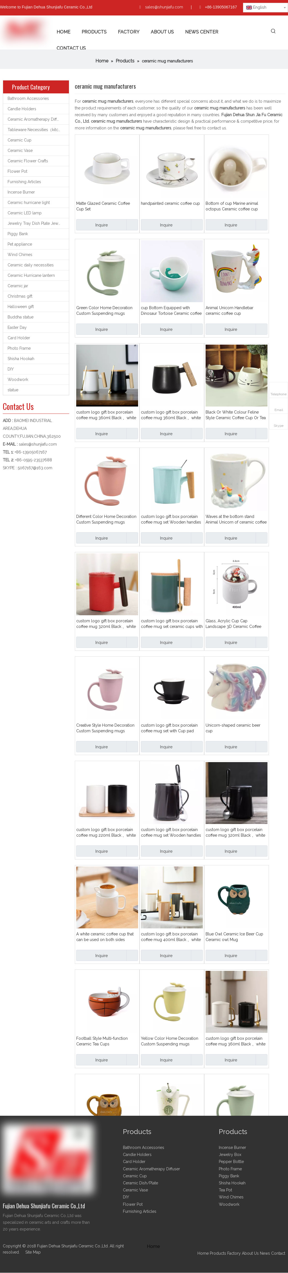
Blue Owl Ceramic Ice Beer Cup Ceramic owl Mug (234, 937)
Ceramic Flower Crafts (28, 161)
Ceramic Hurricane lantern (31, 275)
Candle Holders (22, 109)
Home (203, 1253)
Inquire (92, 224)
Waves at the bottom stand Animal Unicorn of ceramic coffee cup (236, 519)
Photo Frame (19, 348)
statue (13, 390)
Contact (278, 1253)
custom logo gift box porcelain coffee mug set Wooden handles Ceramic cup (171, 519)
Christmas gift (20, 296)
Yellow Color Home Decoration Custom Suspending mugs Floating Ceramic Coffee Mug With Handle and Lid (169, 1041)
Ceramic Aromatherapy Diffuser (36, 119)
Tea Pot (225, 1190)
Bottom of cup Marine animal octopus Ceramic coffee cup (232, 206)
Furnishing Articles (24, 181)
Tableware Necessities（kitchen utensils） (38, 129)
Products (218, 1253)
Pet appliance (20, 244)
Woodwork (18, 379)
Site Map (33, 1252)
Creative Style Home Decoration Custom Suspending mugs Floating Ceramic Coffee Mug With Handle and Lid (105, 728)
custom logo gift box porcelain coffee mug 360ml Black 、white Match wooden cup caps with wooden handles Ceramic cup (106, 415)
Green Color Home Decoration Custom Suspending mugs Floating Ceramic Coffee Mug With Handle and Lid (104, 311)
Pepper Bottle (231, 1161)
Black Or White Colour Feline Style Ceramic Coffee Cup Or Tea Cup (236, 415)
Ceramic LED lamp (25, 213)
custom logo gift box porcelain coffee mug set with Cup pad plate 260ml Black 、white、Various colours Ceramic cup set (171, 728)
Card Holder (19, 338)
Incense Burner (21, 192)
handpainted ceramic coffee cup (170, 203)
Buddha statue (20, 317)
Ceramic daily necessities (31, 265)
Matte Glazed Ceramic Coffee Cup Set (103, 206)
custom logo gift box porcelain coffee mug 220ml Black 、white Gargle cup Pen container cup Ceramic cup (106, 832)
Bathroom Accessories (28, 98)
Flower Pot (17, 171)
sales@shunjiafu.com (164, 7)
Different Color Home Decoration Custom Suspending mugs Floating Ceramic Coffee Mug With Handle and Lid (106, 519)
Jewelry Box (230, 1154)
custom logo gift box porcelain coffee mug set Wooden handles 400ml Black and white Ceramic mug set (171, 832)
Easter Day (17, 327)
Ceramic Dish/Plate (140, 1183)
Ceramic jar (18, 286)
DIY (11, 369)
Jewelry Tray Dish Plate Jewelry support (38, 223)
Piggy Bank (18, 234)
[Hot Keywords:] (273, 31)
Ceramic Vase (20, 150)
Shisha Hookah (21, 358)
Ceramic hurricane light (29, 202)
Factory (234, 1253)
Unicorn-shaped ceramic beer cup (233, 728)
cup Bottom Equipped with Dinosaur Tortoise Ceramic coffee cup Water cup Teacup (171, 311)
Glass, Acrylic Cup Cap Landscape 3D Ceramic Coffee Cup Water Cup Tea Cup (233, 624)
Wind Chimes (20, 254)
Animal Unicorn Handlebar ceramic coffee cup (229, 311)
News (265, 1253)
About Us (250, 1253)
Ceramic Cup (20, 140)
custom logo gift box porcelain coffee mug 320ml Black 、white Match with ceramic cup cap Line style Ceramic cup (236, 832)
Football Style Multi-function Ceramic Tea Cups (102, 1041)
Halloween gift (21, 306)
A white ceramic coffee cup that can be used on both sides (105, 937)
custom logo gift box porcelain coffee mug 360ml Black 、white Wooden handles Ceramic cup (171, 415)
